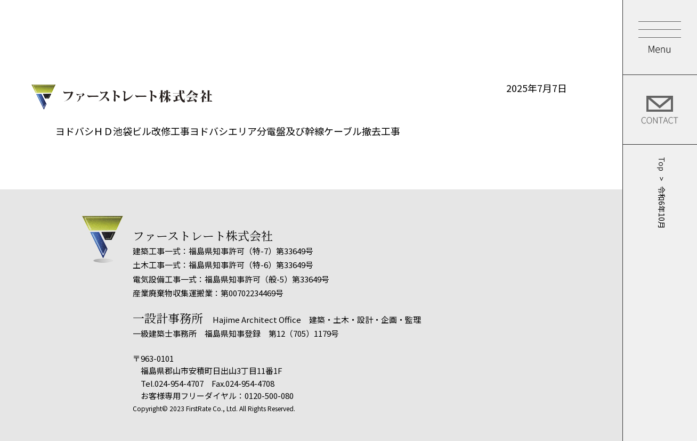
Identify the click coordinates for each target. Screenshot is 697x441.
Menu (659, 37)
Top (660, 164)
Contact (659, 109)
